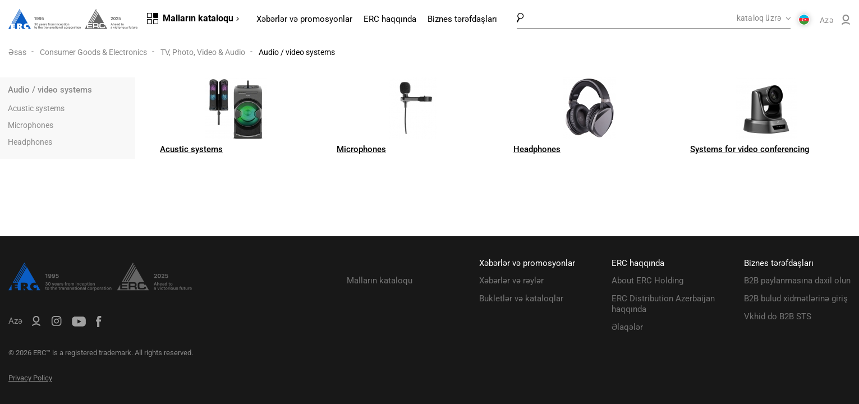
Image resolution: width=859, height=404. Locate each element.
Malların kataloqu (379, 281)
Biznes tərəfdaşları (462, 19)
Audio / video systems (50, 90)
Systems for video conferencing (750, 149)
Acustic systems (36, 108)
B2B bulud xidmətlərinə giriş (796, 298)
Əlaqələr (627, 327)
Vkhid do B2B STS (777, 316)
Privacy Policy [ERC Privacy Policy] (30, 378)
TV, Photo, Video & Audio (202, 52)
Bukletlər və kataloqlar (521, 298)
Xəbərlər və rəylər (511, 281)
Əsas (17, 52)
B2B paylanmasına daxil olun (797, 281)
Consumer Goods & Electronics (93, 52)
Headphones (30, 141)
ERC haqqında (390, 19)
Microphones (30, 125)
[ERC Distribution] (100, 287)
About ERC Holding (647, 281)
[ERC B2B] (846, 21)
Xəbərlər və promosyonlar (304, 19)
